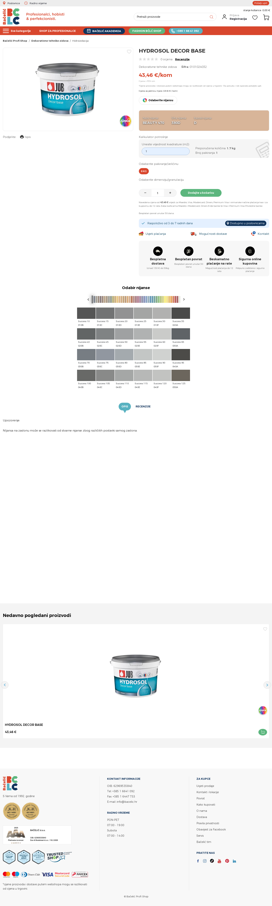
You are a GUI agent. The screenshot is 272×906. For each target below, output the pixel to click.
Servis (200, 835)
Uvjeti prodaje (205, 785)
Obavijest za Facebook (211, 829)
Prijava (234, 15)
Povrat (200, 798)
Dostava (201, 817)
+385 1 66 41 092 (196, 31)
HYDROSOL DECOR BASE (24, 725)
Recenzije (182, 59)
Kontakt (263, 234)
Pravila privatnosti (207, 823)
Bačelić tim (203, 841)
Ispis (25, 137)
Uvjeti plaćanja (155, 234)
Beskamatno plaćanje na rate (219, 261)
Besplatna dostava (158, 261)
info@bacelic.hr (127, 801)
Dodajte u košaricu (201, 192)
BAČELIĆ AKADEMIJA (112, 31)
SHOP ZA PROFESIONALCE (60, 31)
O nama (201, 810)
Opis (124, 406)
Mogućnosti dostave (213, 234)
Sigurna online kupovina (250, 261)
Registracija (238, 19)
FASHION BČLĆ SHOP (153, 31)
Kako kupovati (205, 804)
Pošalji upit (260, 3)
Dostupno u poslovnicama (247, 223)
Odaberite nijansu (160, 100)
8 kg (144, 171)
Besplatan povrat (188, 259)
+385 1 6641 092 (123, 791)
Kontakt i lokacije (207, 792)
